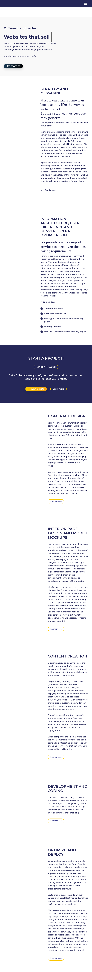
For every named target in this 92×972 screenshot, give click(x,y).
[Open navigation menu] (85, 3)
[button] (13, 66)
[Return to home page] (14, 12)
